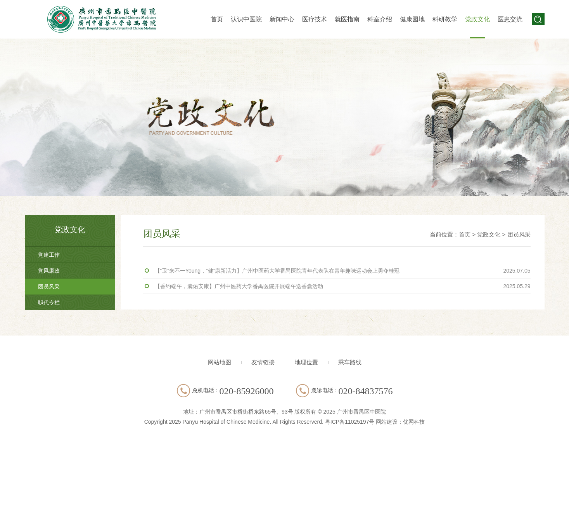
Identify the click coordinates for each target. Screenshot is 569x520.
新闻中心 (282, 19)
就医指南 (347, 19)
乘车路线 (349, 362)
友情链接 (263, 362)
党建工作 (49, 255)
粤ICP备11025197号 (350, 422)
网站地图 (219, 362)
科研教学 (444, 19)
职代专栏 (49, 302)
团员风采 (49, 286)
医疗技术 (314, 19)
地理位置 (306, 362)
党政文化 (477, 19)
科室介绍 (379, 19)
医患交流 (510, 19)
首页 (217, 19)
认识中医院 (246, 19)
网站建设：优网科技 (400, 422)
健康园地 (412, 19)
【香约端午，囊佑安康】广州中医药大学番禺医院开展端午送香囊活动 (343, 286)
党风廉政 (49, 271)
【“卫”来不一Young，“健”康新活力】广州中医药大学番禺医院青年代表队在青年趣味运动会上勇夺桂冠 (343, 270)
